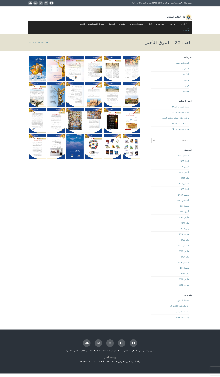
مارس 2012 (184, 279)
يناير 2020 (185, 223)
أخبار (126, 351)
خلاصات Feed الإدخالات (179, 306)
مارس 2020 (184, 217)
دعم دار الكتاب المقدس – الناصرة (79, 351)
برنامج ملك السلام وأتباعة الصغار (175, 118)
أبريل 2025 (184, 161)
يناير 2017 (185, 257)
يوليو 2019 (184, 229)
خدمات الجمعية (116, 351)
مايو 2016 (185, 273)
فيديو (187, 85)
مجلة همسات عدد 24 (180, 129)
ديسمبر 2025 (183, 155)
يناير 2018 (185, 240)
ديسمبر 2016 (183, 262)
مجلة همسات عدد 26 (180, 112)
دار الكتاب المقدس (179, 17)
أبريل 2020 (184, 212)
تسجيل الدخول (183, 300)
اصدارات (185, 69)
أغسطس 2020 (183, 200)
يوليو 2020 (184, 206)
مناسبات (185, 91)
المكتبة (186, 74)
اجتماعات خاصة (182, 63)
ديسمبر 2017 (183, 245)
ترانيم (186, 80)
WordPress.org (182, 317)
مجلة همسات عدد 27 (180, 107)
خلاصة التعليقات (182, 312)
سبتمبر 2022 (183, 183)
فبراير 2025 (184, 167)
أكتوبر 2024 (184, 172)
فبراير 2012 (184, 285)
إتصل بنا (97, 351)
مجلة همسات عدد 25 (180, 123)
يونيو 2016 (184, 268)
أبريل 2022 (184, 189)
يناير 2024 (185, 178)
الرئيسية (150, 351)
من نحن (142, 351)
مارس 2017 (184, 251)
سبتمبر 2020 (183, 195)
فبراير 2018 (184, 234)
